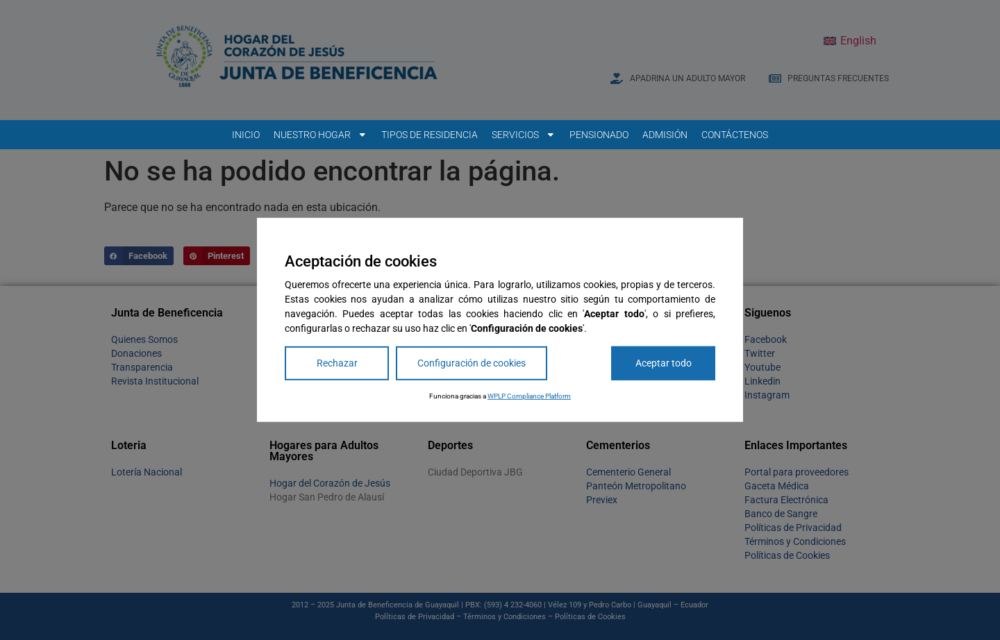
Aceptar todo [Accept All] (663, 363)
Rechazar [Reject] (337, 363)
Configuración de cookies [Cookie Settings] (471, 363)
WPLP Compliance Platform (529, 396)
